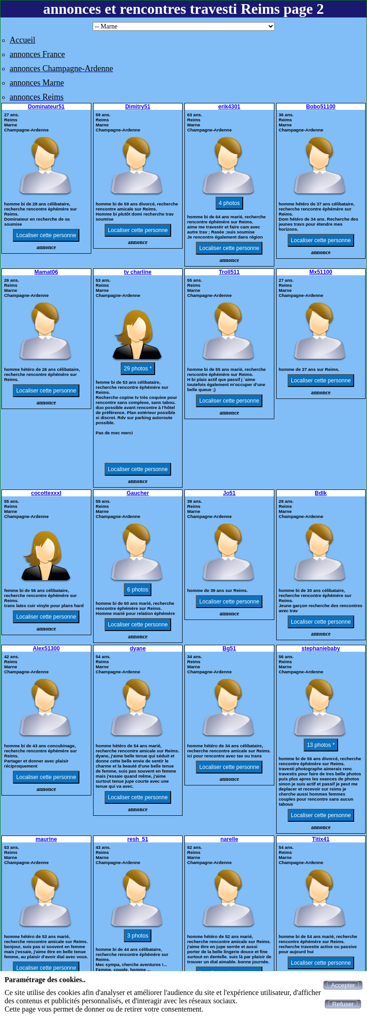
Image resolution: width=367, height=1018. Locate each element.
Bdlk (321, 493)
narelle (229, 839)
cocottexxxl (46, 493)
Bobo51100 (320, 106)
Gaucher (138, 493)
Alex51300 (46, 648)
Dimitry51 (137, 106)
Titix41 (320, 839)
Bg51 (229, 648)
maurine (46, 839)
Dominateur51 (46, 106)
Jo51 (229, 493)
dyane (138, 648)
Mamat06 (46, 272)
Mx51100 (320, 272)
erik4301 (229, 106)
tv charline (137, 272)
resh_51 (138, 839)
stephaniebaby (320, 648)
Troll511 (229, 272)
